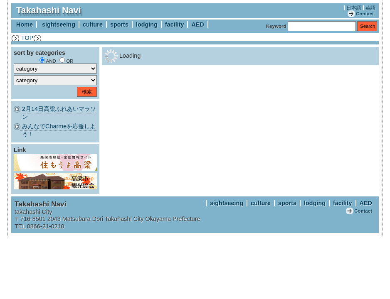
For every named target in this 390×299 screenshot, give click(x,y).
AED (197, 24)
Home (24, 24)
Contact (365, 13)
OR (69, 61)
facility (174, 24)
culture (93, 24)
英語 (370, 7)
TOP (27, 37)
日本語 (353, 7)
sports (119, 24)
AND (51, 61)
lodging (147, 24)
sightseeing (58, 24)
